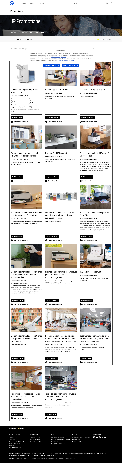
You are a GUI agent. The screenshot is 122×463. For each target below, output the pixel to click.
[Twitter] (102, 437)
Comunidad (54, 441)
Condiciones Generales (21, 121)
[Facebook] (97, 437)
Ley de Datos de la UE (74, 455)
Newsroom (12, 445)
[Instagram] (100, 437)
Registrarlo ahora (86, 177)
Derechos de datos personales (82, 453)
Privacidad (49, 453)
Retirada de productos (15, 453)
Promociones (28, 39)
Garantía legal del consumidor (39, 455)
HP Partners (75, 434)
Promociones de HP (35, 441)
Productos (18, 39)
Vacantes (12, 439)
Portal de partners (77, 439)
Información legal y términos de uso (19, 455)
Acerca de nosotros (14, 434)
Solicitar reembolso (53, 117)
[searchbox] (89, 3)
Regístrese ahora (52, 177)
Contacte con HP (14, 437)
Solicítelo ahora (17, 117)
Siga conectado (97, 434)
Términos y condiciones (55, 240)
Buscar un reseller (35, 439)
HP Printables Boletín (15, 447)
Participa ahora (51, 414)
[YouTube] (105, 437)
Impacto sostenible (14, 443)
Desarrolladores (76, 441)
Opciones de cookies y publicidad (63, 453)
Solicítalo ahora (51, 358)
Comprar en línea (35, 437)
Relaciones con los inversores (17, 441)
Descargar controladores (58, 437)
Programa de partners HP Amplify (81, 437)
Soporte (53, 434)
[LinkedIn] (94, 437)
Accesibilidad (41, 453)
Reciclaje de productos (29, 453)
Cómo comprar (34, 434)
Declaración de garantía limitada (57, 455)
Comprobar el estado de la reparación (58, 444)
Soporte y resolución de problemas (60, 439)
